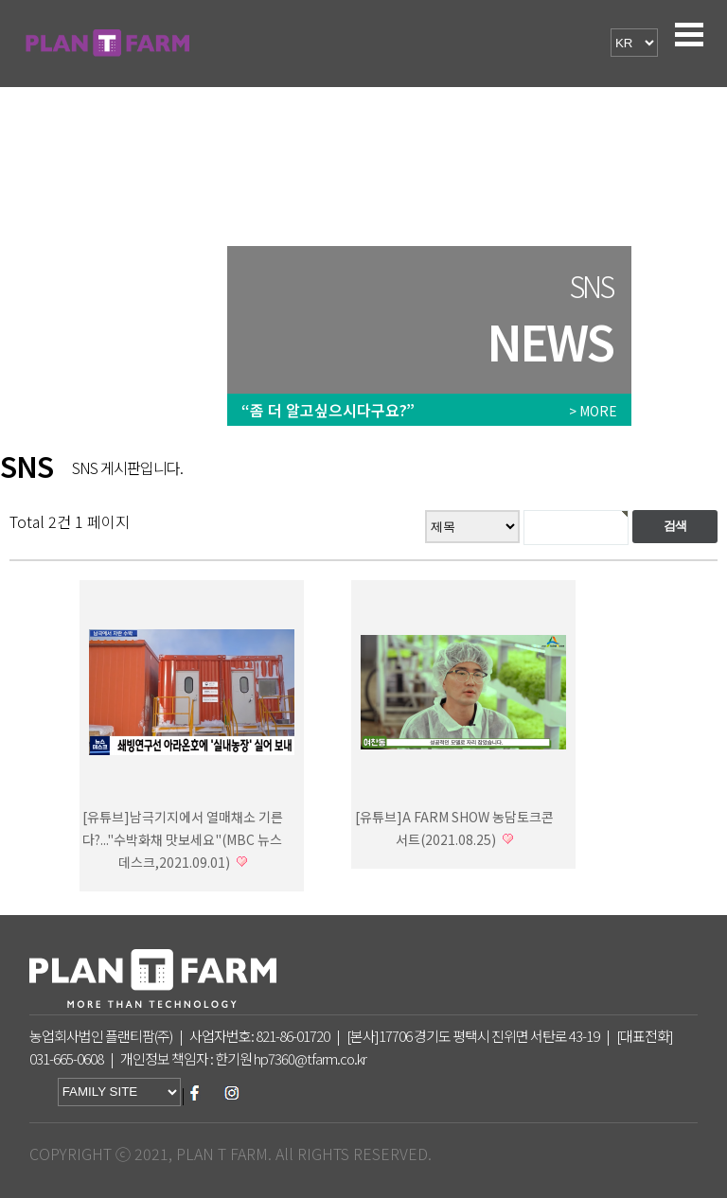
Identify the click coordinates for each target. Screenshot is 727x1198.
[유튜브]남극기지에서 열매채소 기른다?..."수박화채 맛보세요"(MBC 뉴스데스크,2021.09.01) (182, 839)
